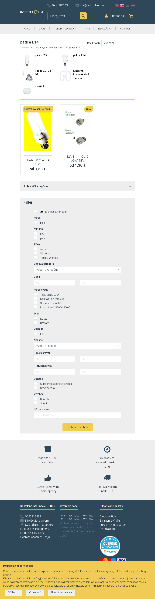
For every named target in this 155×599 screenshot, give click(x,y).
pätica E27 (41, 55)
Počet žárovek (42, 352)
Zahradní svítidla (110, 520)
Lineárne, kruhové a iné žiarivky (81, 74)
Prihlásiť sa (117, 16)
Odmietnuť (35, 592)
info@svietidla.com (92, 5)
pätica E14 (79, 55)
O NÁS (42, 28)
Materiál (38, 228)
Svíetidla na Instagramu (34, 528)
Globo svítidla (108, 516)
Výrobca (39, 394)
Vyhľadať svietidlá (77, 427)
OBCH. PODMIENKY (66, 28)
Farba (37, 217)
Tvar (36, 313)
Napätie (38, 340)
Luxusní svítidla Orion (113, 524)
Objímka (38, 328)
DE (127, 5)
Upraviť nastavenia (61, 592)
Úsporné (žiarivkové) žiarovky (49, 47)
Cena (37, 276)
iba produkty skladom (51, 211)
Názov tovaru (41, 409)
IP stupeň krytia (43, 365)
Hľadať (83, 15)
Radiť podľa (93, 43)
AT (133, 5)
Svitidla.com (107, 528)
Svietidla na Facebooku (39, 524)
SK (122, 5)
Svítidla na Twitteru (32, 532)
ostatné (39, 86)
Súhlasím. (13, 592)
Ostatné (38, 378)
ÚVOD (27, 28)
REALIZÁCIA (104, 28)
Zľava (37, 244)
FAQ (88, 28)
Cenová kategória (44, 263)
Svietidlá (24, 47)
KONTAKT (125, 28)
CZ (117, 5)
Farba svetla (41, 289)
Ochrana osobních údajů (35, 537)
